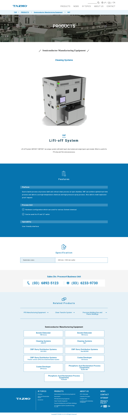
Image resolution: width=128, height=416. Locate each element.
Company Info (83, 398)
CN (109, 406)
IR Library (40, 394)
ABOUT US (98, 7)
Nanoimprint (57, 396)
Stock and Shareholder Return (43, 397)
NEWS (76, 7)
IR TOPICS (86, 7)
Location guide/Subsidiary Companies (86, 401)
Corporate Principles (85, 396)
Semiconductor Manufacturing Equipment (48, 12)
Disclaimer (40, 400)
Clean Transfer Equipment (60, 401)
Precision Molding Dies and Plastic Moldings (65, 403)
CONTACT (111, 7)
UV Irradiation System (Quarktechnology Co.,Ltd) (64, 406)
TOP (15, 12)
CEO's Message (84, 394)
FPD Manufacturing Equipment (61, 398)
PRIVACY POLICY (104, 402)
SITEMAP (104, 398)
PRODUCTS (65, 7)
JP (101, 406)
